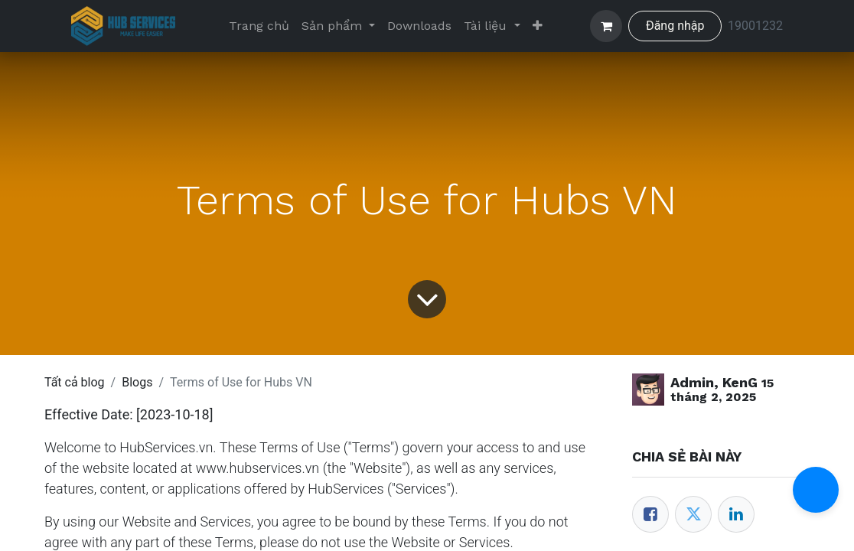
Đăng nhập (675, 25)
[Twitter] (693, 514)
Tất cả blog (74, 382)
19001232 (755, 25)
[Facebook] (650, 514)
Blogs (137, 382)
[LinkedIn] (736, 514)
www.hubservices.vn (258, 468)
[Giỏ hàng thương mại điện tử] (606, 26)
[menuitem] (259, 26)
